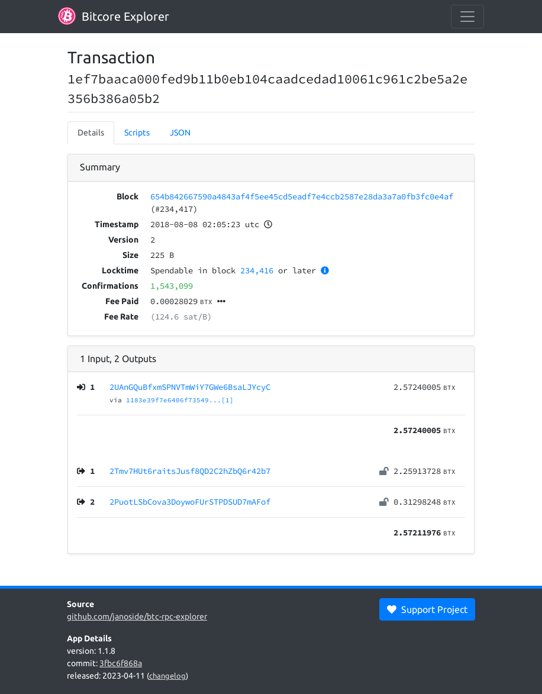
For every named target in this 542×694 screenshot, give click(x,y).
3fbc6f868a (120, 663)
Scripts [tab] (137, 132)
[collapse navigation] (467, 16)
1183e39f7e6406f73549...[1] (180, 400)
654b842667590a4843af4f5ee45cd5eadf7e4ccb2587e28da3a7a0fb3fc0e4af (301, 196)
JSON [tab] (180, 132)
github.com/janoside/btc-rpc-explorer (137, 616)
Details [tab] (91, 132)
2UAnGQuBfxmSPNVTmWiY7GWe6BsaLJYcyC (189, 387)
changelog (167, 676)
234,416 (256, 270)
